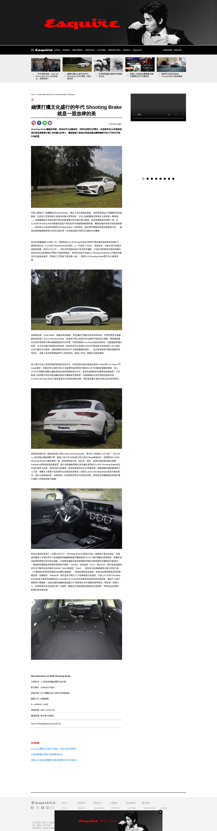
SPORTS (163, 808)
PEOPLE (81, 808)
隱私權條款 (130, 803)
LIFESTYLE (115, 808)
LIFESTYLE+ (90, 50)
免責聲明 (113, 803)
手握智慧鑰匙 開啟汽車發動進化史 (110, 75)
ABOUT (65, 803)
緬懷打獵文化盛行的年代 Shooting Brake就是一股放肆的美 (79, 76)
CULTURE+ (101, 50)
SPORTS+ (127, 50)
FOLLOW (177, 50)
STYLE (64, 808)
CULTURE (131, 808)
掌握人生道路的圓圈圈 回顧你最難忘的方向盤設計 (142, 75)
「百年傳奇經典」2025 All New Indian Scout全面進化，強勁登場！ (47, 76)
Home (33, 94)
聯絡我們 (81, 803)
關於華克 (146, 803)
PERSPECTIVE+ (114, 50)
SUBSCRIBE (167, 50)
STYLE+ (57, 50)
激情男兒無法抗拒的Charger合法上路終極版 (171, 75)
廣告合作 (97, 803)
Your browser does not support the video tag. (158, 107)
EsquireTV (137, 50)
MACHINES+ (77, 50)
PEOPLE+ (66, 50)
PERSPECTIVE (149, 808)
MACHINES (99, 808)
